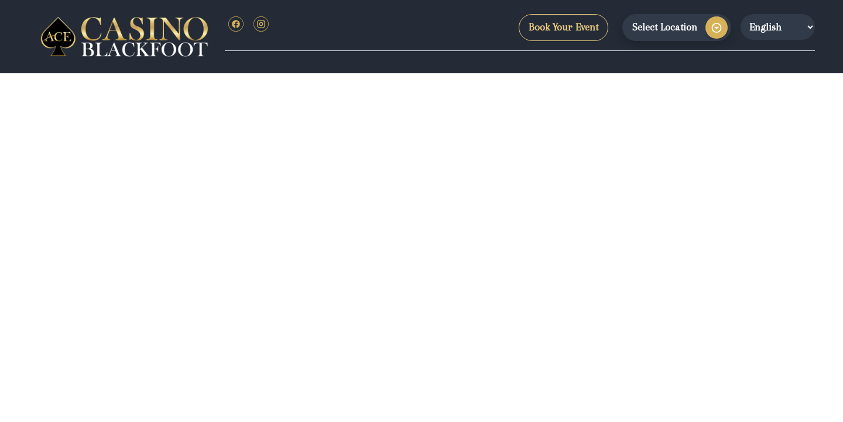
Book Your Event (563, 27)
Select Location (664, 27)
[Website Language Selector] (778, 27)
